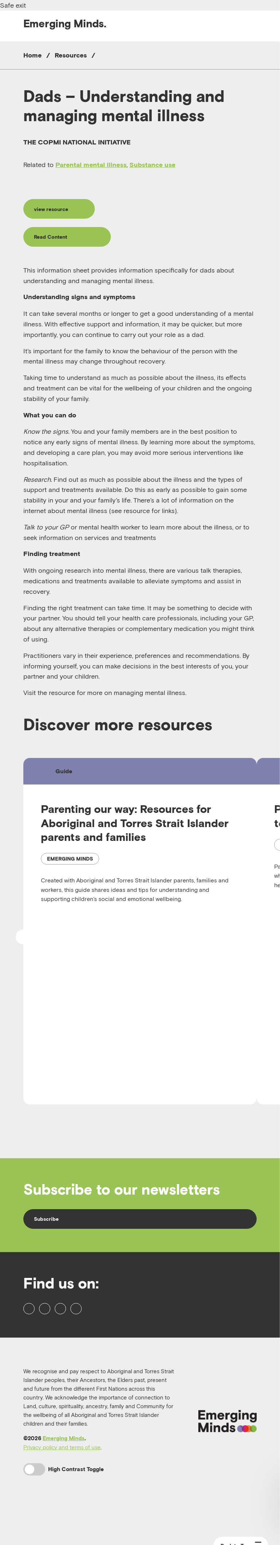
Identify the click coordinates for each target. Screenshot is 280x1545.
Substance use (152, 164)
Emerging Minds (64, 1470)
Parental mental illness (91, 164)
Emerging (64, 23)
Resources (71, 55)
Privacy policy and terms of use (62, 1479)
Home (32, 55)
